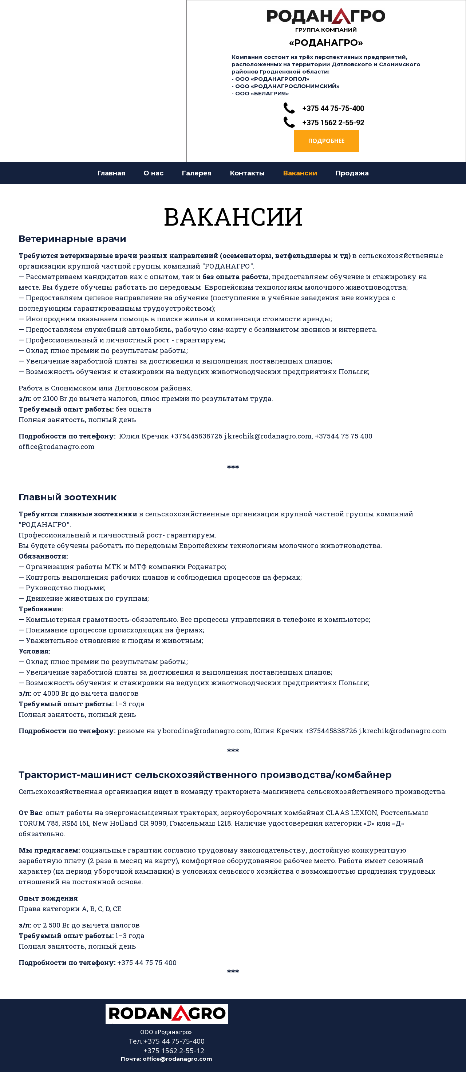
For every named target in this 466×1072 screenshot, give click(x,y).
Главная (111, 173)
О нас (153, 173)
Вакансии (300, 173)
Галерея (197, 173)
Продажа (352, 173)
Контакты (247, 173)
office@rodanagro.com (177, 1058)
